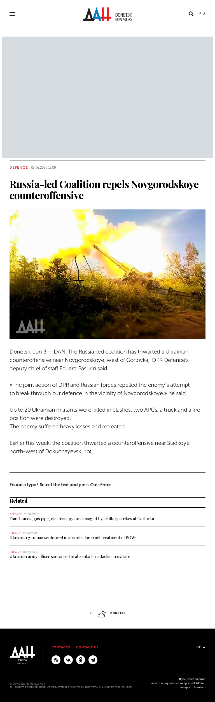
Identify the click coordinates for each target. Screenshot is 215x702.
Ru (202, 14)
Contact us (87, 647)
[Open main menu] (12, 13)
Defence (19, 167)
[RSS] (56, 659)
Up (201, 647)
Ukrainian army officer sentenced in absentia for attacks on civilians (70, 556)
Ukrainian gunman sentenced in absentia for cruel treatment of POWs (73, 537)
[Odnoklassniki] (80, 659)
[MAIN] (92, 659)
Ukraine (15, 533)
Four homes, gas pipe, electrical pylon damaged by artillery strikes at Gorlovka (82, 518)
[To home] (107, 14)
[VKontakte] (68, 659)
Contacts (61, 647)
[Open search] (191, 13)
